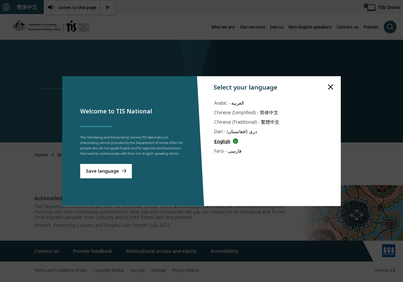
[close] (330, 74)
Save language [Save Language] (102, 183)
